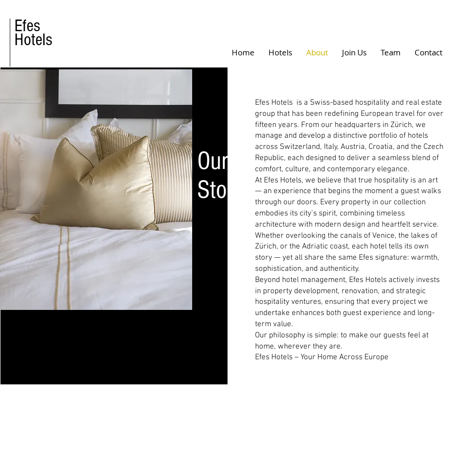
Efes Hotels (33, 33)
